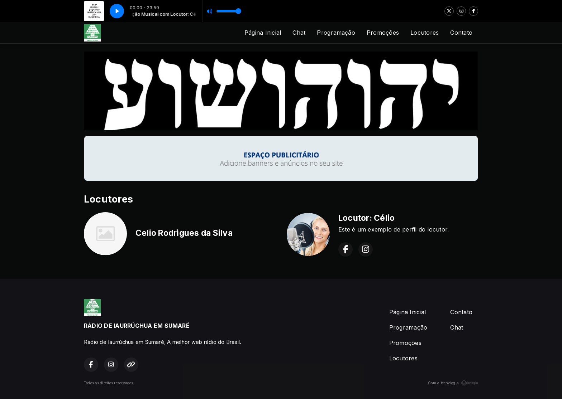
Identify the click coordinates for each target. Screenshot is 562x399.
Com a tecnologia (453, 382)
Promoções (383, 32)
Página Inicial (262, 32)
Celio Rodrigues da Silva (184, 233)
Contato (461, 32)
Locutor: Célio (366, 218)
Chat (298, 32)
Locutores (424, 32)
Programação (336, 32)
